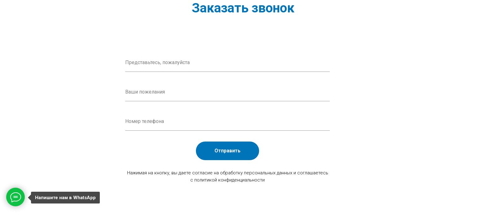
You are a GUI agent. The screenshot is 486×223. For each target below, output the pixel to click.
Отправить (227, 151)
